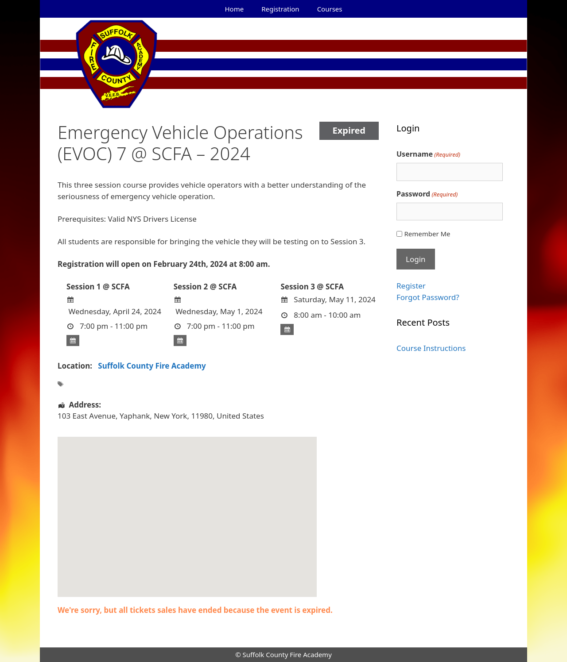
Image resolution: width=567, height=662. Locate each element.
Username (428, 154)
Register (411, 286)
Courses (329, 8)
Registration (280, 8)
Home (234, 8)
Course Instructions (431, 348)
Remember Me (427, 233)
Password (427, 194)
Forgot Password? (427, 297)
